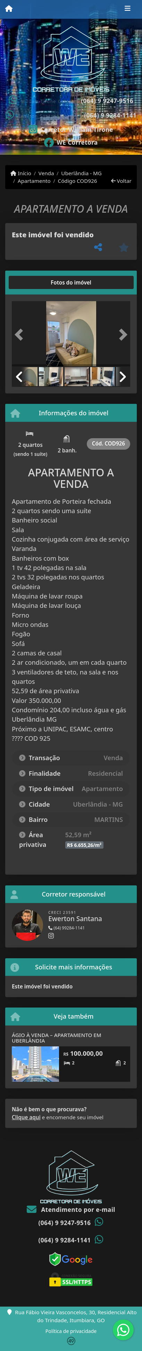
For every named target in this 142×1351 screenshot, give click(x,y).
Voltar (121, 180)
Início (20, 173)
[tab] (34, 282)
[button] (21, 334)
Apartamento (34, 180)
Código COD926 (77, 180)
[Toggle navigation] (127, 9)
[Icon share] (71, 128)
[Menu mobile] (8, 9)
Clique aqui (26, 1117)
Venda (46, 173)
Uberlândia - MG (81, 173)
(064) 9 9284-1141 (110, 115)
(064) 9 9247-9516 (107, 101)
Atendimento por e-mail (71, 1210)
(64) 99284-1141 (66, 928)
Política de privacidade (71, 1331)
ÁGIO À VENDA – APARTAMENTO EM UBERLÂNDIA (56, 1037)
